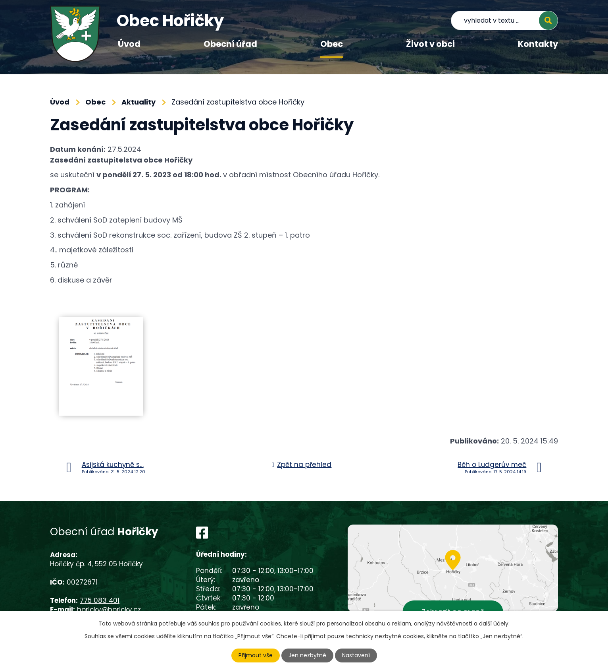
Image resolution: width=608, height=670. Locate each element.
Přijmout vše (256, 655)
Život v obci (430, 44)
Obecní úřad (230, 44)
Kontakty (538, 44)
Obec (331, 44)
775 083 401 (99, 600)
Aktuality (138, 102)
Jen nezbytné (307, 655)
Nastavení (356, 655)
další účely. (494, 623)
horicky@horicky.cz (109, 609)
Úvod (129, 44)
